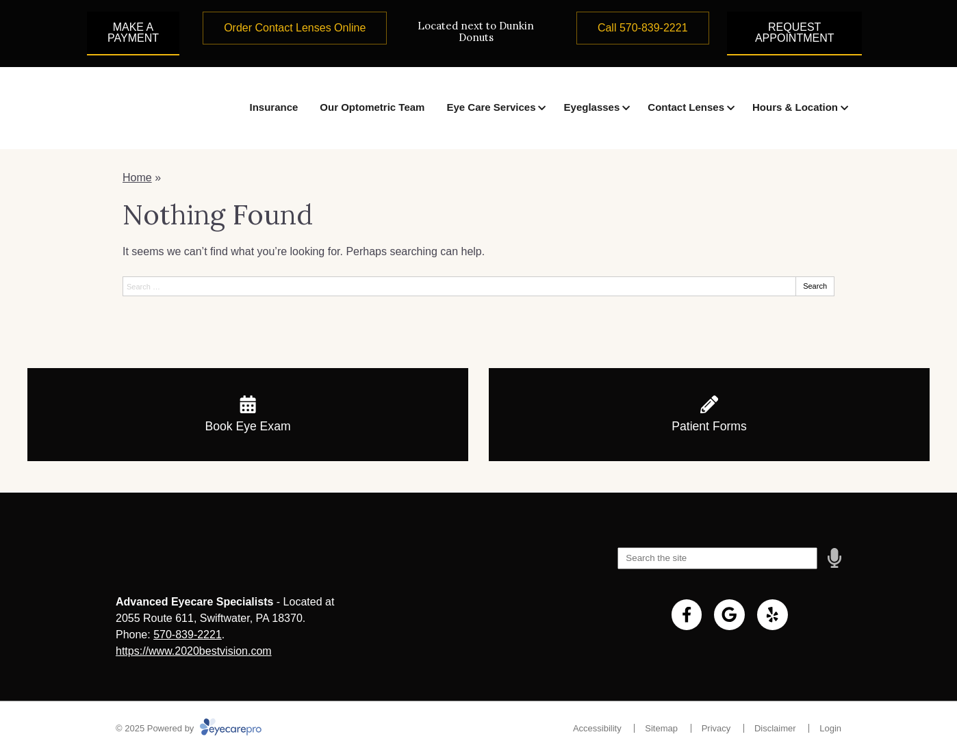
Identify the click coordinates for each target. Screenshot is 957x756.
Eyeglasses (592, 107)
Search (815, 286)
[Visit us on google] (729, 614)
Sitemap (661, 728)
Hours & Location (795, 107)
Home (137, 177)
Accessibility (597, 728)
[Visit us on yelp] (772, 614)
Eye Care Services (490, 107)
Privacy (716, 728)
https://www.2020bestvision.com (194, 651)
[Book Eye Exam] (247, 414)
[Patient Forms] (709, 414)
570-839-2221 (187, 634)
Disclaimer (775, 728)
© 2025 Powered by (188, 728)
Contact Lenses (686, 107)
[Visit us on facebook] (687, 614)
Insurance (273, 107)
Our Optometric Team (372, 107)
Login (830, 728)
